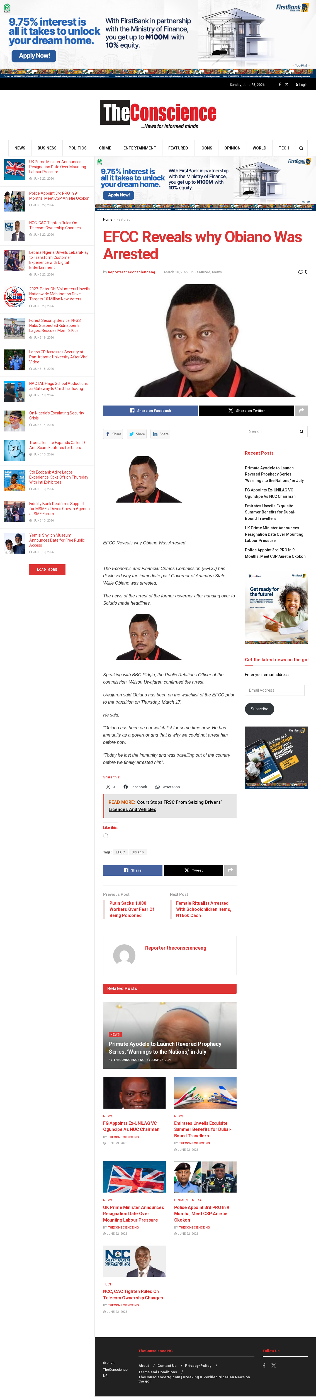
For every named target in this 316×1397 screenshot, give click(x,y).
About (143, 1366)
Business (47, 148)
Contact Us (166, 1366)
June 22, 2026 (186, 1150)
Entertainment (139, 148)
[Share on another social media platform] (301, 411)
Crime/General (189, 1200)
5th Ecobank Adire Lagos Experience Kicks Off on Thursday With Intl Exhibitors (58, 477)
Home (107, 219)
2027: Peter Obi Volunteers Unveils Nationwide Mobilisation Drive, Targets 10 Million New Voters (59, 294)
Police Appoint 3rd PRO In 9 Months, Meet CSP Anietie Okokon (201, 1214)
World (259, 148)
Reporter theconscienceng (131, 272)
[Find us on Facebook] (280, 84)
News (19, 148)
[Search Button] (301, 148)
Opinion (232, 148)
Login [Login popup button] (302, 85)
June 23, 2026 (115, 1144)
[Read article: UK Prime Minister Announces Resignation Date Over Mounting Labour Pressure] (134, 1177)
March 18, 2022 (176, 272)
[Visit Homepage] (158, 115)
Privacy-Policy (198, 1366)
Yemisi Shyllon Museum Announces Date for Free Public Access (57, 540)
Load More (47, 569)
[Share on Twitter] (246, 411)
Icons (206, 148)
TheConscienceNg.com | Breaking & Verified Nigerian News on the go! (194, 1380)
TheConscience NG (128, 1060)
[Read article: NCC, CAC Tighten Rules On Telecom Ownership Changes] (134, 1261)
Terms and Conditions (157, 1372)
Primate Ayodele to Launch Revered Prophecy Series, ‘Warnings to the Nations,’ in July (274, 474)
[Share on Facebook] (150, 411)
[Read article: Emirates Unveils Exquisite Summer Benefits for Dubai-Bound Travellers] (205, 1093)
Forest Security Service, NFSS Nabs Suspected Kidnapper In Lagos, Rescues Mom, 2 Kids (55, 325)
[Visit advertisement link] (158, 39)
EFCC (120, 852)
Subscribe (259, 709)
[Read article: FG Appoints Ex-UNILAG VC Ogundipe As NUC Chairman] (134, 1093)
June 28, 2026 (159, 1060)
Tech (284, 148)
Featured (178, 148)
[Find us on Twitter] (287, 84)
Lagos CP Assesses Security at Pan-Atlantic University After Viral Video (58, 357)
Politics (78, 148)
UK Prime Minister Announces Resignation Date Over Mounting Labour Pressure (57, 167)
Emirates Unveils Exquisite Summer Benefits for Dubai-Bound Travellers (202, 1130)
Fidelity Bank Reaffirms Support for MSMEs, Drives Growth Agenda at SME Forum (59, 508)
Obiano (138, 852)
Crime (105, 148)
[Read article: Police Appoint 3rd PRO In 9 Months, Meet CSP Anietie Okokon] (205, 1177)
